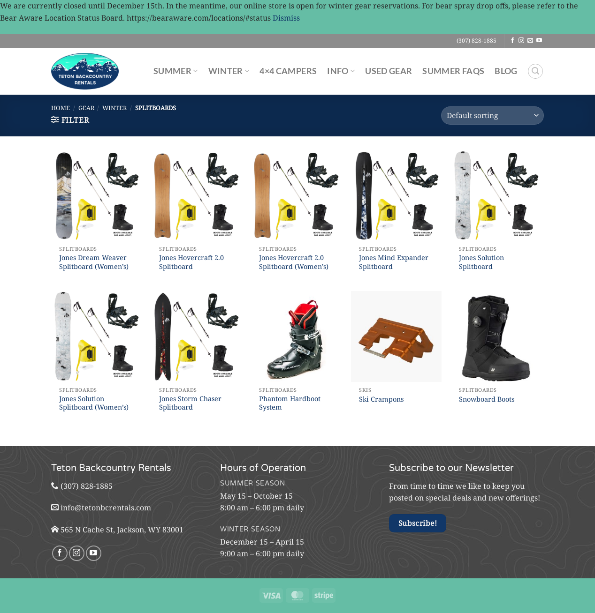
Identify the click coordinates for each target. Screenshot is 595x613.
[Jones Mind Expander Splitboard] (396, 195)
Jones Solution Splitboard (481, 262)
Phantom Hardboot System (289, 403)
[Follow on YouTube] (539, 40)
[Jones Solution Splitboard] (496, 195)
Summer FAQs (453, 71)
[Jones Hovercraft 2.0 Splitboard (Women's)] (296, 195)
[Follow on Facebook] (512, 40)
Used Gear (388, 71)
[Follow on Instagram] (521, 40)
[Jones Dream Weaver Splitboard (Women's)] (96, 195)
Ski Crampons (381, 399)
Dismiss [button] (286, 18)
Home (60, 108)
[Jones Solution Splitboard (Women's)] (96, 336)
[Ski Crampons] (396, 336)
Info (341, 71)
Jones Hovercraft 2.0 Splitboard (191, 262)
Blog (506, 71)
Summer (175, 71)
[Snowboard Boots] (496, 336)
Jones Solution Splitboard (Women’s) (94, 403)
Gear (86, 108)
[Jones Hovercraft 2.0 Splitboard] (196, 195)
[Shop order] (492, 115)
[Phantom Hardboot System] (296, 336)
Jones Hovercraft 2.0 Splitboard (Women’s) (293, 262)
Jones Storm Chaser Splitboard (190, 403)
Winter (229, 71)
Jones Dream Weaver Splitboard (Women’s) (94, 262)
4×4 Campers (288, 71)
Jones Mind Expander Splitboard (393, 262)
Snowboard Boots (486, 399)
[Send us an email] (530, 40)
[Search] (535, 71)
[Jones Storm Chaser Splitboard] (196, 336)
